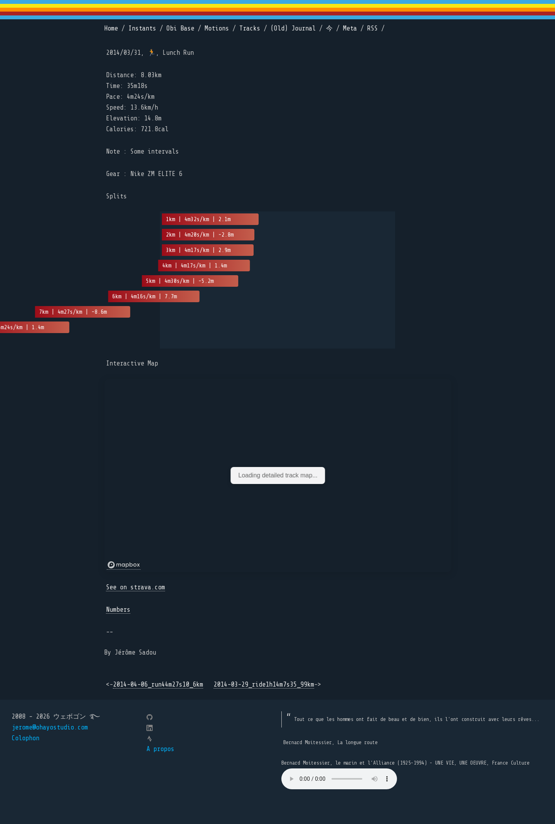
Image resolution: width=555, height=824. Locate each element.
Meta (350, 28)
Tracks (249, 28)
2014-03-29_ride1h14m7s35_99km (264, 684)
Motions (217, 28)
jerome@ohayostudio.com (50, 727)
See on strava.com (135, 587)
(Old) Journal (293, 28)
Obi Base (180, 28)
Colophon (25, 738)
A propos (160, 749)
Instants (142, 28)
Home (111, 28)
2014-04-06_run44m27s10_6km (158, 684)
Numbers (118, 609)
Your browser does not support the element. (339, 778)
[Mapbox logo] (124, 565)
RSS (372, 28)
